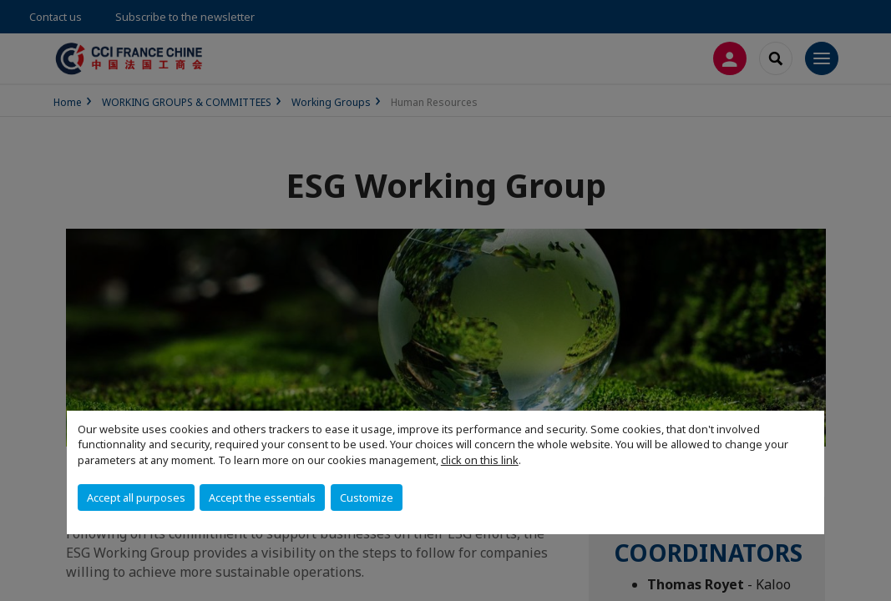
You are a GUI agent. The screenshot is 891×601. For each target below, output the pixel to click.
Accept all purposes (136, 497)
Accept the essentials (262, 497)
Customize (366, 497)
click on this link (480, 459)
